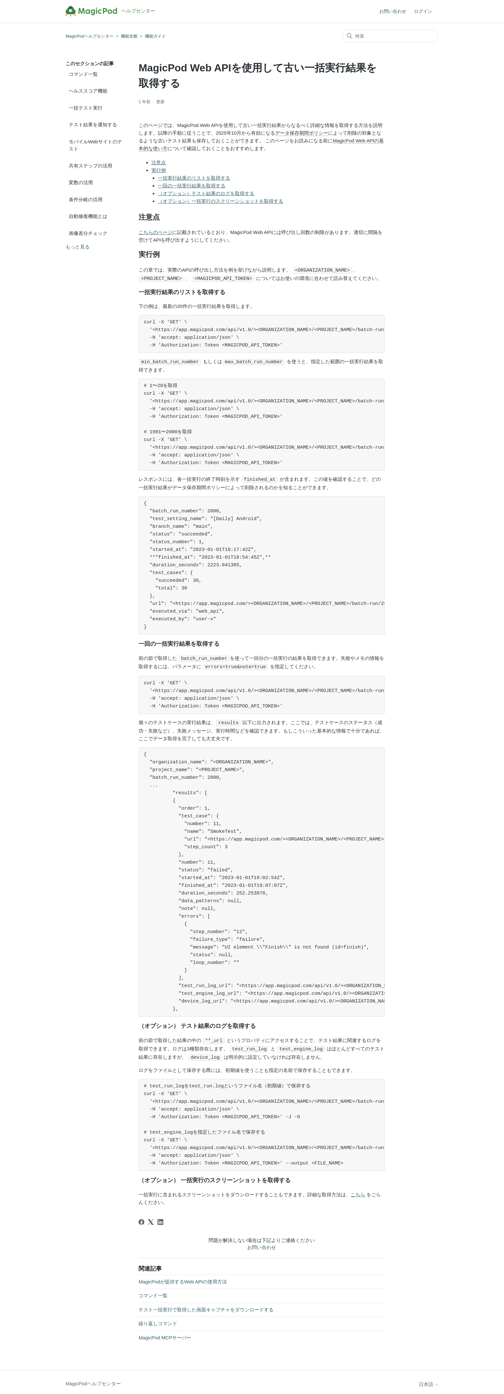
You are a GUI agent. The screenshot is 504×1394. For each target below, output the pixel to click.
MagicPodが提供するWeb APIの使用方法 (183, 1278)
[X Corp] (151, 1219)
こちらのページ (155, 232)
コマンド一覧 (83, 74)
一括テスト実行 (86, 108)
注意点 (158, 162)
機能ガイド (155, 36)
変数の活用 (81, 182)
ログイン (423, 11)
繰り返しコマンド (158, 1320)
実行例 (158, 170)
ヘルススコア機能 (88, 91)
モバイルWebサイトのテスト (95, 145)
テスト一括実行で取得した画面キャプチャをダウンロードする (206, 1306)
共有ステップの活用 (90, 165)
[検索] (390, 36)
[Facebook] (141, 1219)
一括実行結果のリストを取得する (194, 178)
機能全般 (129, 36)
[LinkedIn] (160, 1219)
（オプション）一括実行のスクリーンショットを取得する (220, 201)
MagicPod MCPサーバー (165, 1334)
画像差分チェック (88, 233)
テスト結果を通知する (93, 124)
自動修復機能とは (88, 216)
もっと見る (78, 246)
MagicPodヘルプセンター (89, 36)
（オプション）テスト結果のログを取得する (206, 193)
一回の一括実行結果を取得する (191, 185)
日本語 (428, 1381)
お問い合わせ (392, 11)
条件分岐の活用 (86, 199)
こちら (358, 1191)
